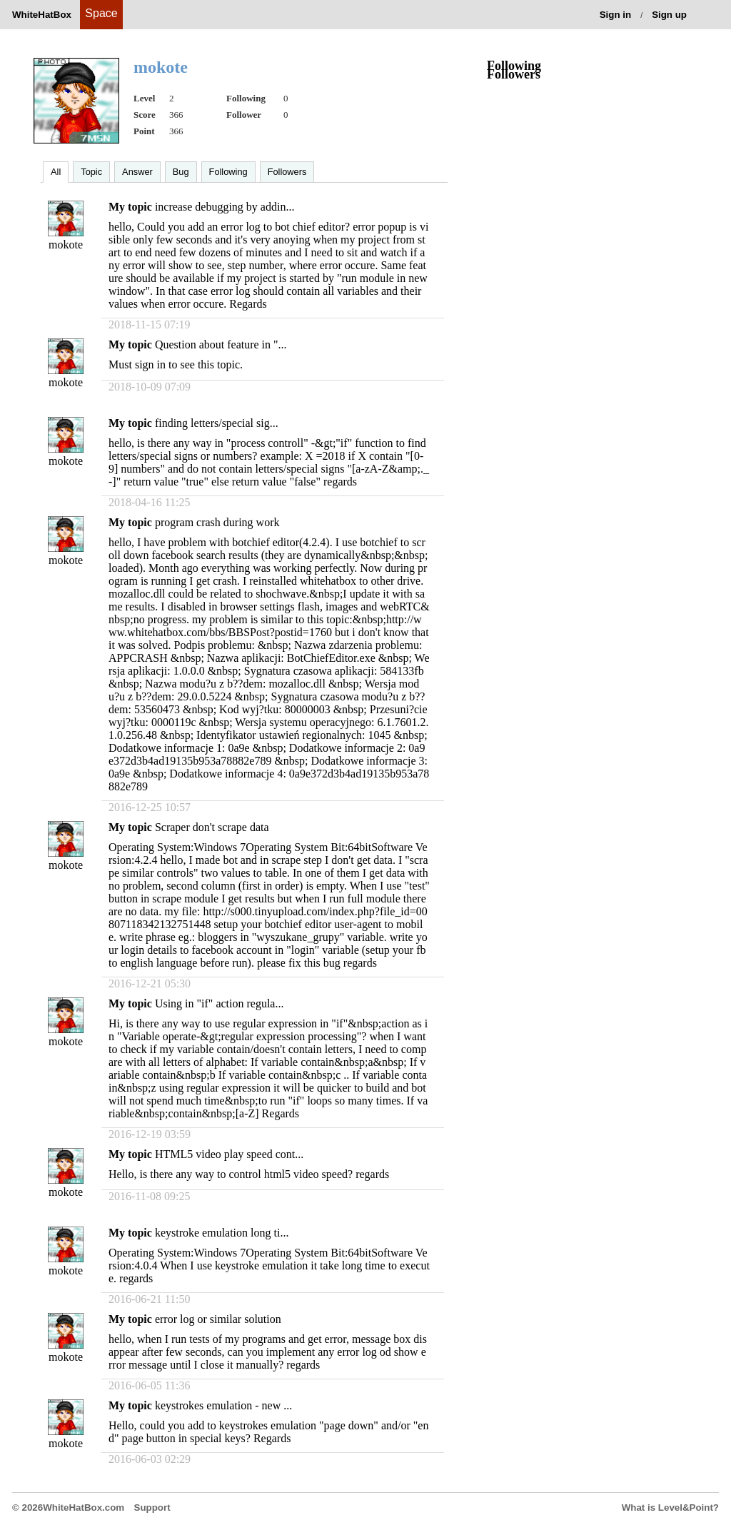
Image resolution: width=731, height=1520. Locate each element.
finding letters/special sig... (216, 423)
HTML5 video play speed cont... (229, 1154)
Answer (137, 171)
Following (228, 171)
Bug (181, 171)
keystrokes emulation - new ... (223, 1405)
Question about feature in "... (221, 344)
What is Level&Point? (670, 1507)
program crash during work (217, 522)
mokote (66, 244)
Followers (287, 171)
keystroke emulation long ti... (222, 1233)
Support (152, 1507)
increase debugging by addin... (225, 207)
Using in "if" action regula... (219, 1003)
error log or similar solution (218, 1319)
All (56, 171)
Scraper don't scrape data (212, 827)
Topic (91, 171)
